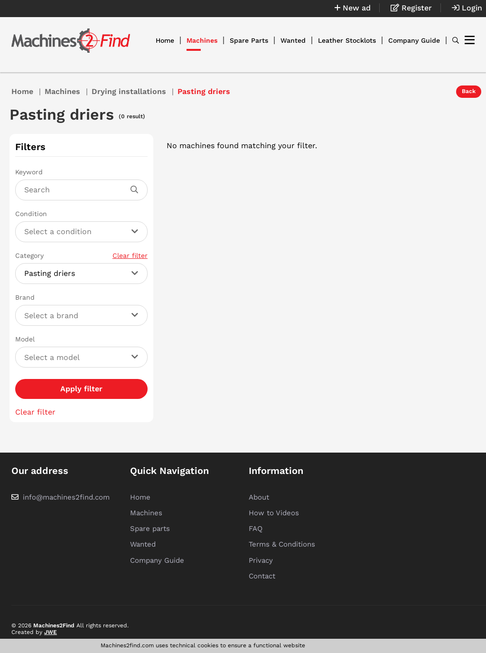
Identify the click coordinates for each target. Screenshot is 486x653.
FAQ (255, 528)
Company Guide (414, 40)
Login (467, 7)
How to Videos (274, 513)
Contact (262, 576)
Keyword (29, 172)
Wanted (293, 40)
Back (469, 91)
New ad (353, 7)
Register (411, 7)
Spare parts (150, 528)
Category (81, 255)
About (259, 497)
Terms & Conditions (282, 544)
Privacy (261, 560)
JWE (50, 632)
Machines (202, 40)
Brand (25, 297)
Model (25, 339)
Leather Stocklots (347, 40)
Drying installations (129, 91)
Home (165, 40)
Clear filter (130, 255)
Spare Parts (249, 40)
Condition (31, 214)
